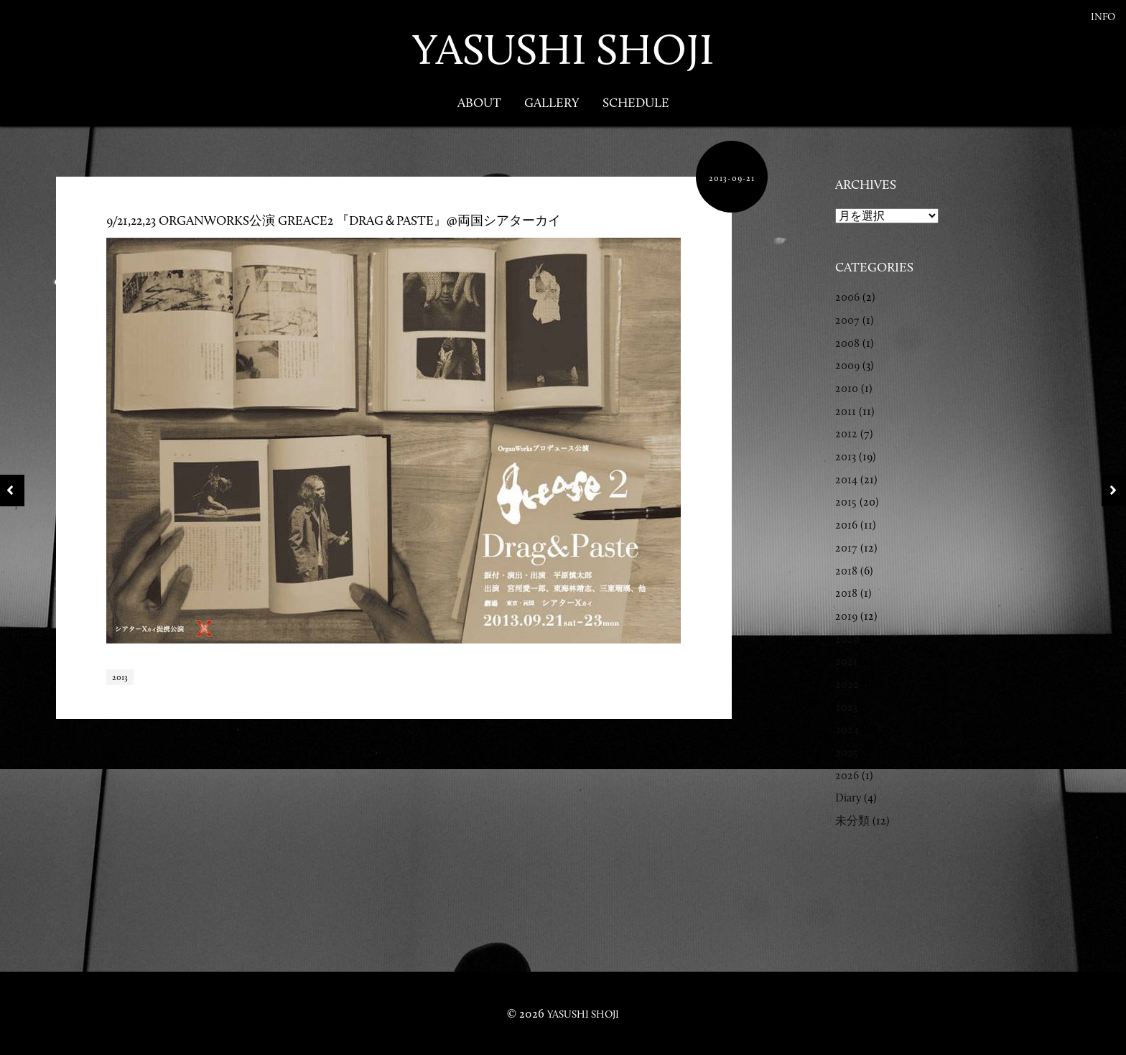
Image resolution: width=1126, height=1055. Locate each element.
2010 (846, 388)
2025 (846, 752)
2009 (847, 365)
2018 (846, 570)
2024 (847, 729)
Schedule (635, 103)
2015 (846, 501)
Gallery (552, 103)
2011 (845, 411)
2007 (847, 320)
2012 (846, 433)
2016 (846, 524)
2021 (846, 661)
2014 (846, 479)
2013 (120, 677)
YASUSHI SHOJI (563, 49)
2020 (847, 639)
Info (1103, 17)
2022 (847, 684)
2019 (846, 616)
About (479, 103)
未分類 (852, 820)
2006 (847, 297)
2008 (847, 343)
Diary (848, 797)
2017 (846, 547)
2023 (846, 707)
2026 (847, 775)
